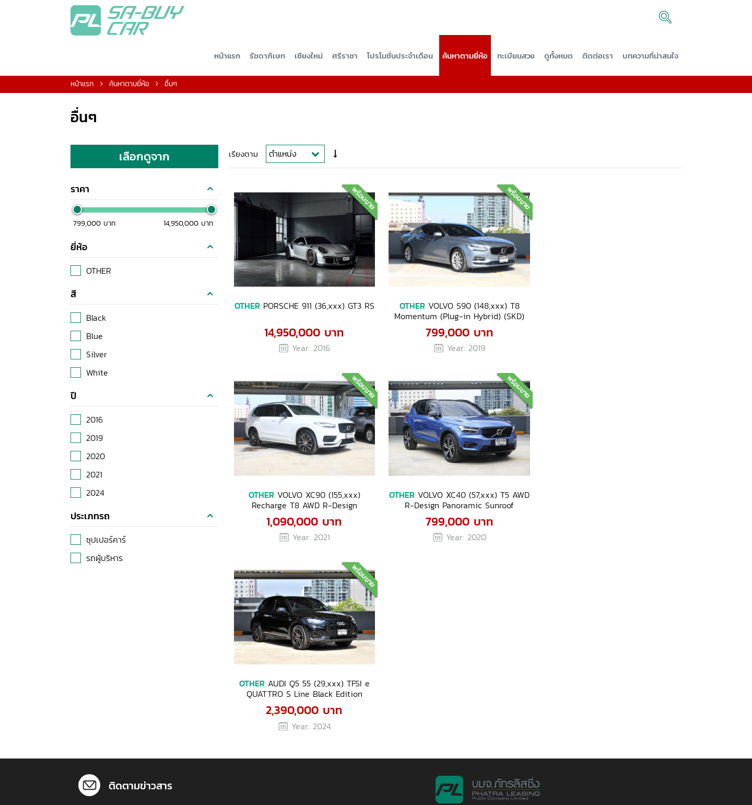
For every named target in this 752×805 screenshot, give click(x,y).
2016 (94, 424)
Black (96, 322)
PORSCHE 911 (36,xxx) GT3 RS (302, 311)
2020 (95, 461)
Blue (94, 340)
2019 (94, 442)
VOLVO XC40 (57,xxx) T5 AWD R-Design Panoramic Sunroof (302, 497)
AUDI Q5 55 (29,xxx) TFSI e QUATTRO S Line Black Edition (452, 497)
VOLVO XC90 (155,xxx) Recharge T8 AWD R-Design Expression (603, 311)
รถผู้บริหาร (104, 562)
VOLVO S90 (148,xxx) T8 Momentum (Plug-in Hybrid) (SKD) (452, 311)
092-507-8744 (456, 710)
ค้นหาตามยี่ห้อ (129, 88)
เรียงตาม (243, 158)
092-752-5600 (456, 729)
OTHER (98, 275)
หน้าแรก (82, 88)
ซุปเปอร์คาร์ (106, 544)
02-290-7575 (149, 789)
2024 (95, 497)
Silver (96, 359)
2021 (94, 479)
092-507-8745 (456, 720)
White (97, 377)
